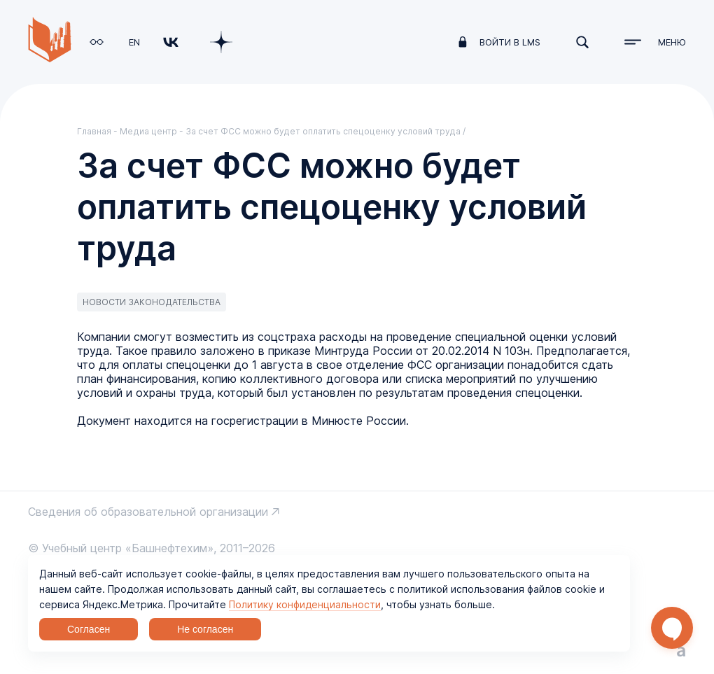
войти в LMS (509, 42)
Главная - (98, 131)
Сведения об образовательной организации (148, 512)
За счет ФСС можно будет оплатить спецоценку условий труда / (325, 131)
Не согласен (205, 629)
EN (134, 42)
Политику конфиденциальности (305, 604)
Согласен (88, 629)
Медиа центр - (153, 131)
